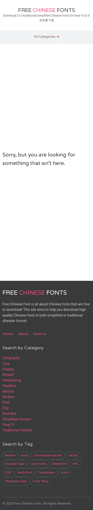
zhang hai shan (16, 481)
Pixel (6, 402)
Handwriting (11, 380)
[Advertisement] (46, 96)
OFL (75, 464)
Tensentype (46, 472)
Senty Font (24, 472)
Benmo (10, 455)
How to (39, 334)
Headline (9, 386)
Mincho (8, 391)
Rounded (9, 413)
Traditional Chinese (17, 430)
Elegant (8, 375)
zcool (64, 472)
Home (7, 334)
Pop (5, 408)
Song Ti (8, 425)
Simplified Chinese (16, 419)
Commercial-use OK (47, 455)
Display (8, 369)
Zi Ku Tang (40, 481)
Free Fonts (46, 10)
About (23, 334)
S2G (8, 472)
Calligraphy (11, 358)
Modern (8, 397)
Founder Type (15, 464)
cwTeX (73, 455)
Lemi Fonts (38, 464)
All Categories (45, 37)
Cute (6, 364)
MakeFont (59, 464)
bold (24, 455)
